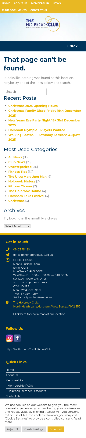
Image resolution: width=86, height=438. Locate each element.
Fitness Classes (20, 186)
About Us (20, 3)
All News (15, 157)
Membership (40, 3)
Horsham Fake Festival (26, 196)
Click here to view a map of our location (39, 314)
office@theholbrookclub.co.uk (33, 254)
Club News (16, 162)
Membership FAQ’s (20, 385)
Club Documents (14, 10)
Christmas (16, 201)
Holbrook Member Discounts (27, 391)
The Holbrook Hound (24, 191)
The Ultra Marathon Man (27, 176)
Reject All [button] (13, 429)
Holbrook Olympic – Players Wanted (36, 130)
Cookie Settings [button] (33, 429)
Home (6, 3)
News (57, 3)
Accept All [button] (56, 429)
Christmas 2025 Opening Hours (33, 106)
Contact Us (38, 10)
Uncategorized (20, 167)
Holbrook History (21, 181)
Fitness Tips (17, 172)
